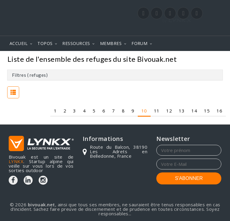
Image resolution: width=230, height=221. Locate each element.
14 (194, 110)
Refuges (210, 59)
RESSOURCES (76, 43)
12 (169, 110)
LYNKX (16, 161)
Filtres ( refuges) (30, 75)
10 (144, 110)
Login (191, 30)
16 (219, 110)
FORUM (139, 43)
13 (181, 110)
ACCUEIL (19, 43)
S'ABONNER (189, 178)
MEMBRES (111, 43)
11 (157, 110)
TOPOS (44, 43)
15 (207, 110)
